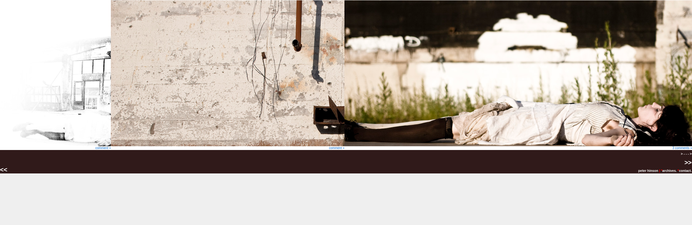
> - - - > (686, 154)
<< (4, 169)
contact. (685, 170)
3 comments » (518, 146)
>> (688, 162)
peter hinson (648, 170)
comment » (55, 146)
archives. (669, 170)
